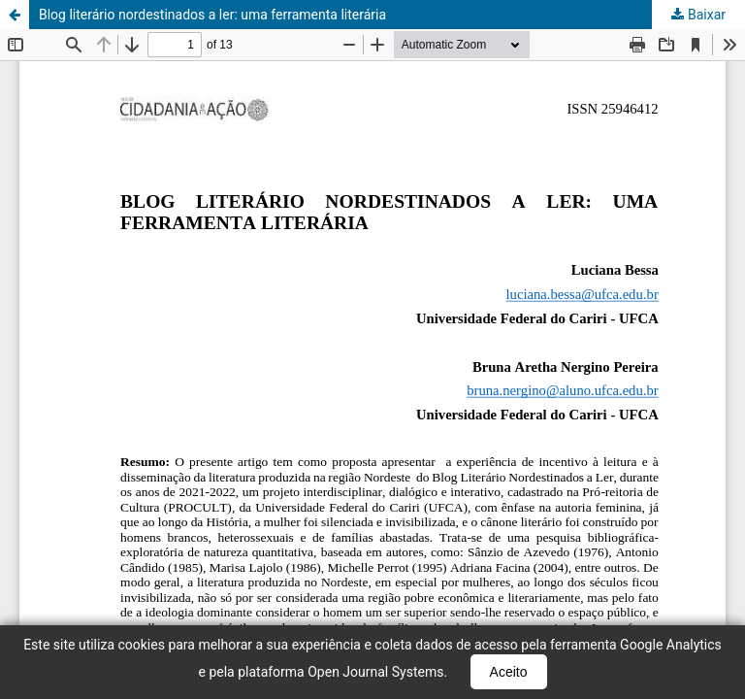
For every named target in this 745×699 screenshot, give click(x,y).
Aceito (509, 672)
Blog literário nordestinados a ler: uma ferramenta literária (212, 14)
